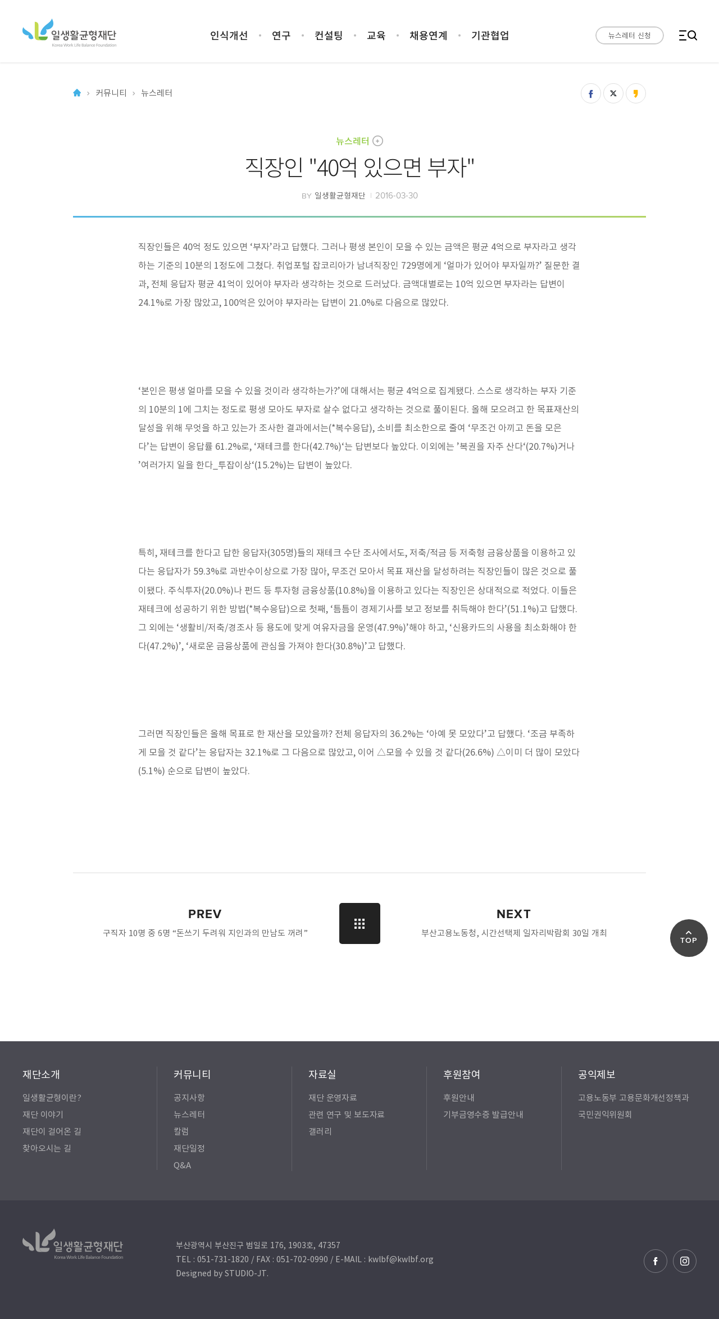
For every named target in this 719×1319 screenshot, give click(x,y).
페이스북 (655, 1261)
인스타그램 (685, 1261)
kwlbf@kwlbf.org (401, 1258)
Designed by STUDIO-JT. (222, 1273)
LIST (359, 923)
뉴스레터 (353, 140)
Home (77, 93)
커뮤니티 (110, 93)
